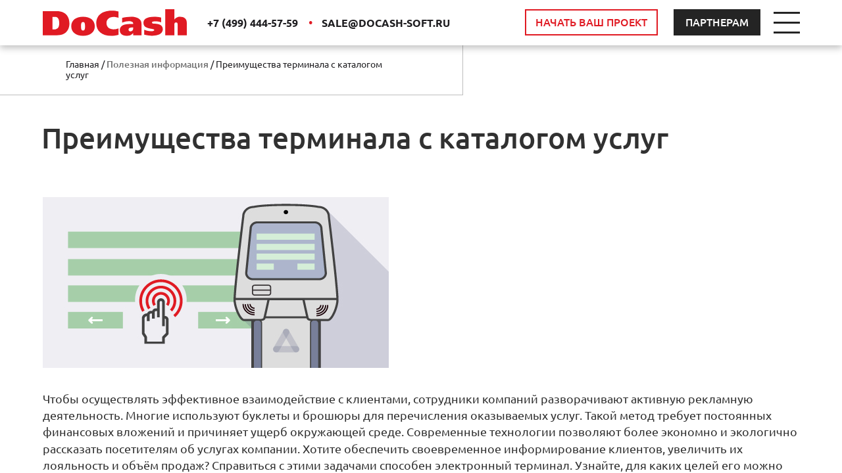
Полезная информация (158, 64)
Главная (82, 64)
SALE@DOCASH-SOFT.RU (386, 23)
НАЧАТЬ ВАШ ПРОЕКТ (591, 22)
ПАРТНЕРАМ (717, 22)
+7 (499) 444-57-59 (254, 23)
